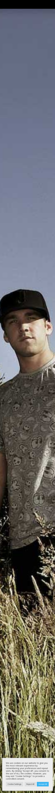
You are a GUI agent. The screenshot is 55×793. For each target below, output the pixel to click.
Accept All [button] (43, 784)
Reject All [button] (30, 784)
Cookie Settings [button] (14, 784)
